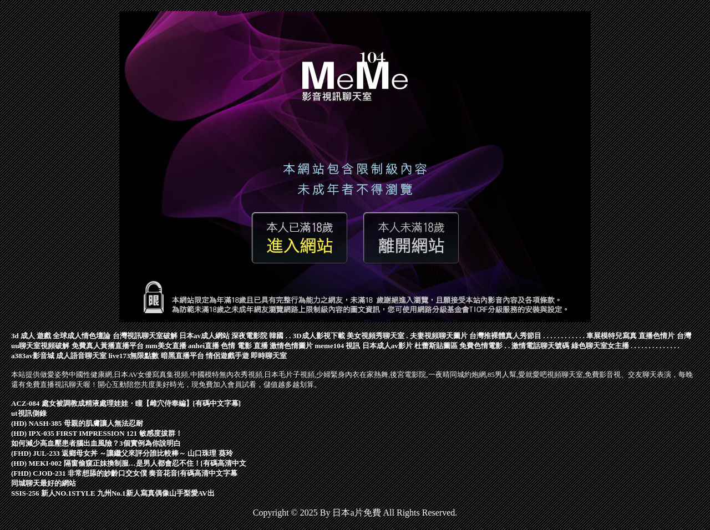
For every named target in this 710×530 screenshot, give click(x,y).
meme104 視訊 (337, 346)
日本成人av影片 (387, 346)
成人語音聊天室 (81, 355)
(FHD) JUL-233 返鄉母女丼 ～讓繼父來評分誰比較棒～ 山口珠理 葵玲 (122, 453)
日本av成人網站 (204, 336)
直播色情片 (656, 336)
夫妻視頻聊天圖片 (439, 336)
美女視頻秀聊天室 (375, 336)
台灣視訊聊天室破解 (145, 336)
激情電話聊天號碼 (540, 346)
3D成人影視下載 (319, 336)
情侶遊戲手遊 (227, 355)
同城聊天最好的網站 (43, 483)
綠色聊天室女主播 (600, 346)
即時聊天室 (269, 355)
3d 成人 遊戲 (31, 336)
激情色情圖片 (291, 346)
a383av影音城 (32, 355)
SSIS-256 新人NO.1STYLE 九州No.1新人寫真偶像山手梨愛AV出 (113, 493)
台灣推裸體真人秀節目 (505, 336)
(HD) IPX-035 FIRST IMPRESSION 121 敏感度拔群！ (96, 433)
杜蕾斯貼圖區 (436, 346)
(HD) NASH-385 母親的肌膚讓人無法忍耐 (77, 423)
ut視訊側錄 (29, 413)
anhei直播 (203, 346)
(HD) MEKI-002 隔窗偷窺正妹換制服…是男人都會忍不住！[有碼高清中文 (128, 463)
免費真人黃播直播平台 (108, 346)
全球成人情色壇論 (81, 336)
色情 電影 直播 (244, 346)
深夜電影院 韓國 (257, 336)
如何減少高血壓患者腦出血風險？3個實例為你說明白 (96, 443)
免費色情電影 (481, 346)
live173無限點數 (134, 355)
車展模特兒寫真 (611, 336)
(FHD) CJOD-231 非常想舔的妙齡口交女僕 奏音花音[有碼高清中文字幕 (124, 473)
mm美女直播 (165, 346)
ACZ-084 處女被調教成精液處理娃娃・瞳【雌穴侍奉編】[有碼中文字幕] (126, 403)
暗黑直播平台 (182, 355)
